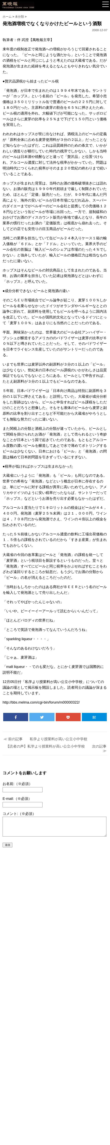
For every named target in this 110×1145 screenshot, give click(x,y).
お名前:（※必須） (17, 784)
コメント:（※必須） (19, 814)
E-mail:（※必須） (17, 799)
